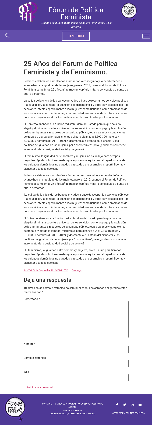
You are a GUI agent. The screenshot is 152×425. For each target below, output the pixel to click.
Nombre (29, 344)
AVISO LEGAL (84, 404)
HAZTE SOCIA (76, 36)
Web (26, 372)
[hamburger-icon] (146, 36)
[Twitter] (124, 404)
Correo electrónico (36, 358)
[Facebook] (117, 404)
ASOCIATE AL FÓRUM (72, 410)
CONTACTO (47, 404)
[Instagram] (132, 404)
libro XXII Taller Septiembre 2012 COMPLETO (46, 270)
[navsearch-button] (7, 36)
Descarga (77, 270)
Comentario (32, 299)
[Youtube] (140, 404)
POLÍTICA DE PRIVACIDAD (65, 404)
